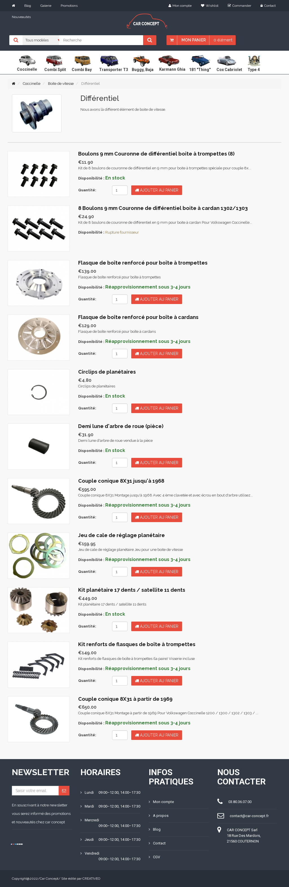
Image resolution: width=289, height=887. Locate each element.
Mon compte (180, 6)
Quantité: (87, 190)
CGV (154, 857)
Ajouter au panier (156, 190)
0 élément (223, 40)
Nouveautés (21, 17)
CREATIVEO (91, 879)
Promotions (69, 6)
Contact (268, 6)
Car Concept (49, 879)
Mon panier (193, 40)
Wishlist (209, 6)
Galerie (45, 6)
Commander (239, 6)
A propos (158, 815)
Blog (27, 6)
